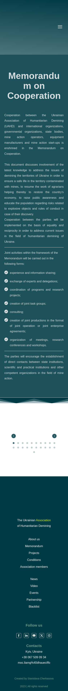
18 (45, 447)
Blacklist (34, 606)
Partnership (34, 599)
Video (34, 585)
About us (34, 539)
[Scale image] (14, 431)
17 (41, 447)
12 (18, 447)
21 (34, 452)
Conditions (34, 559)
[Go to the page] (29, 27)
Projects (34, 553)
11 (13, 447)
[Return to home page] (34, 498)
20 (54, 447)
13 (22, 447)
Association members (34, 566)
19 (50, 447)
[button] (18, 635)
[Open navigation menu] (60, 26)
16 (36, 447)
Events (34, 592)
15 (32, 447)
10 (54, 443)
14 (27, 447)
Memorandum (34, 546)
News (34, 579)
